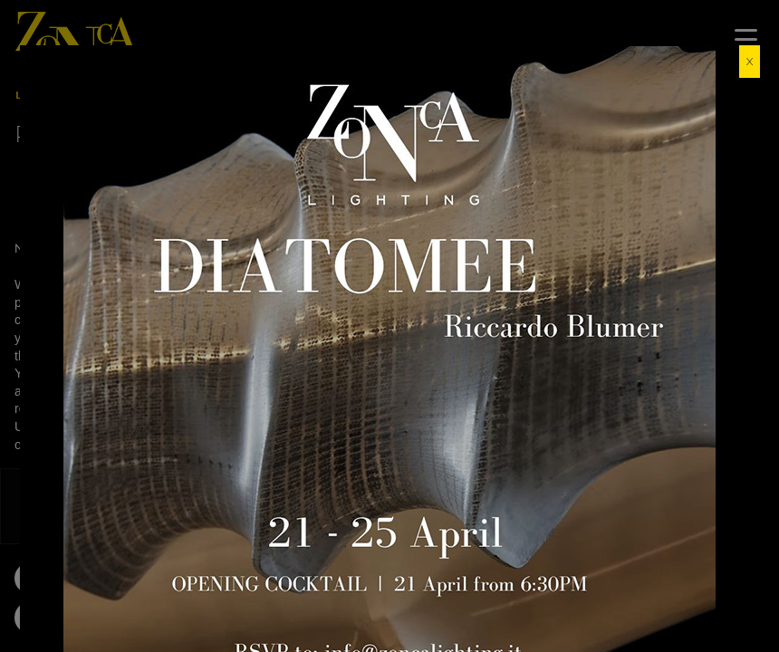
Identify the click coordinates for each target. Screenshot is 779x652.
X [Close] (749, 61)
